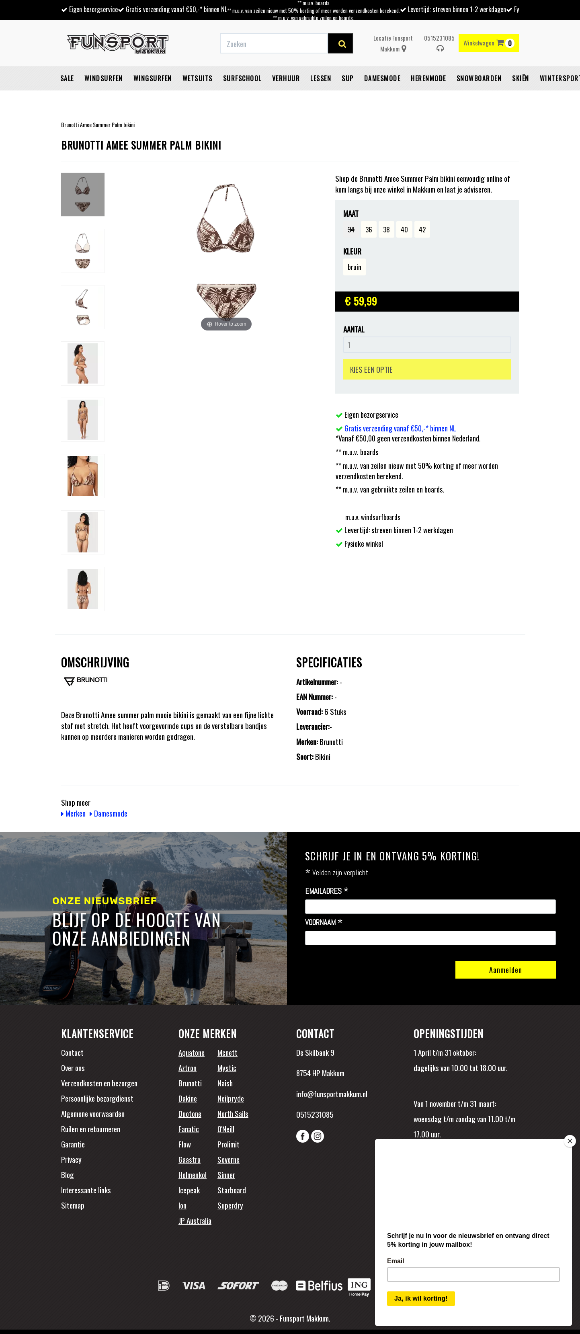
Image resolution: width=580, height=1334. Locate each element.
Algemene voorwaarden (93, 1113)
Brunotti (190, 1082)
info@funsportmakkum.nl (331, 1093)
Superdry (230, 1205)
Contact (72, 1052)
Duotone (189, 1113)
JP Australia (194, 1220)
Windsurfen (103, 78)
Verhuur (286, 78)
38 (386, 229)
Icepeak (189, 1189)
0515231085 (439, 43)
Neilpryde (230, 1098)
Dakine (187, 1098)
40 (404, 229)
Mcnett (227, 1052)
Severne (228, 1159)
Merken (73, 813)
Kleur (352, 251)
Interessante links (86, 1189)
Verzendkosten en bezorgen (99, 1082)
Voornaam (324, 923)
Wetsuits (197, 78)
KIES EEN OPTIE (371, 369)
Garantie (73, 1143)
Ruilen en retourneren (90, 1128)
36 (368, 229)
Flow (184, 1143)
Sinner (226, 1174)
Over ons (73, 1067)
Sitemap (72, 1205)
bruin (354, 267)
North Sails (232, 1113)
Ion (182, 1205)
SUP (348, 78)
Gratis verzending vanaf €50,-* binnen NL (176, 9)
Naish (225, 1082)
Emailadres (327, 891)
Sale (67, 78)
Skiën (520, 78)
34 (351, 229)
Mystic (226, 1067)
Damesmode (382, 78)
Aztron (187, 1067)
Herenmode (428, 78)
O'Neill (225, 1128)
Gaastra (189, 1159)
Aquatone (191, 1052)
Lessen (320, 78)
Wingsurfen (152, 78)
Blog (67, 1174)
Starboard (231, 1189)
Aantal (354, 329)
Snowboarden (479, 78)
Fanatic (188, 1128)
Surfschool (242, 78)
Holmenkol (192, 1174)
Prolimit (228, 1143)
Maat (351, 213)
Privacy (71, 1159)
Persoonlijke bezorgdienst (97, 1098)
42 (422, 229)
